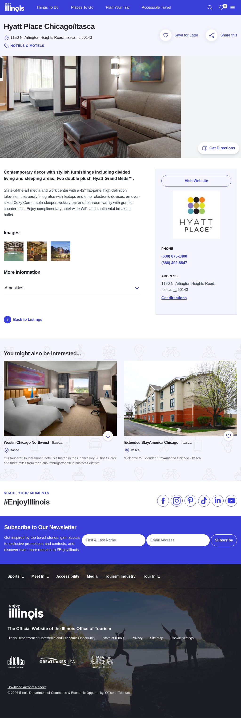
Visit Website (196, 181)
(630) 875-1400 (174, 257)
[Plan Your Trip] (133, 7)
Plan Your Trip (117, 7)
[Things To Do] (62, 7)
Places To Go (82, 7)
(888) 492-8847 (174, 264)
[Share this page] (211, 36)
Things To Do (47, 7)
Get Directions (218, 149)
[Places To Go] (97, 7)
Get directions (174, 299)
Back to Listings (23, 320)
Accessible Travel (156, 7)
